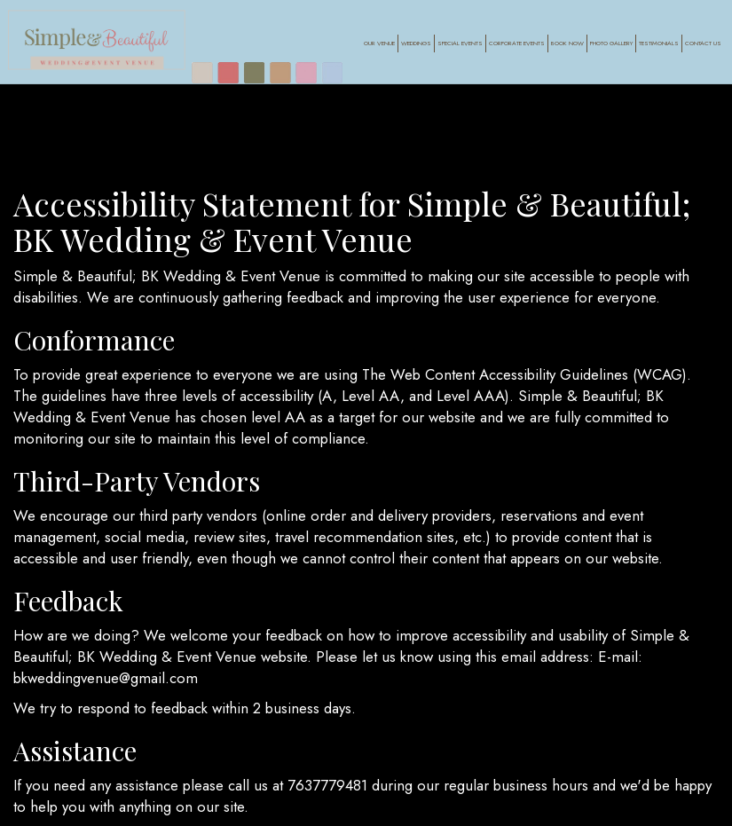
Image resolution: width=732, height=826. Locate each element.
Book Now (565, 44)
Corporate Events (516, 44)
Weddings (415, 44)
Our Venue (378, 44)
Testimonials (658, 44)
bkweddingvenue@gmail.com (105, 677)
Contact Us (702, 44)
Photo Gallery (610, 44)
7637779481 (327, 785)
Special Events (459, 44)
